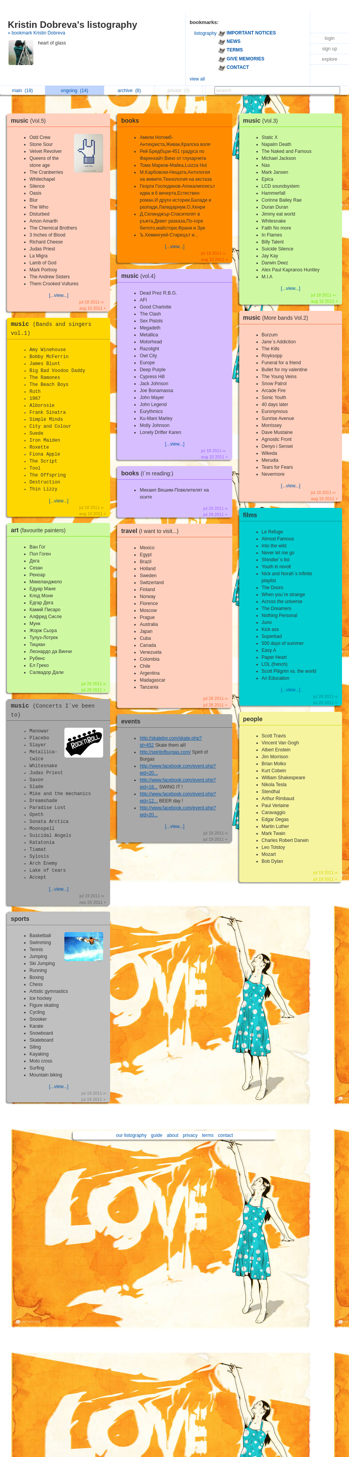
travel (151, 531)
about (172, 1135)
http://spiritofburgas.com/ (165, 752)
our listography (131, 1135)
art (40, 530)
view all (197, 79)
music (30, 120)
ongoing (74, 90)
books (130, 120)
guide (156, 1135)
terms (208, 1135)
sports (20, 918)
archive (129, 90)
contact (225, 1135)
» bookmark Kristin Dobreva (36, 33)
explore (329, 59)
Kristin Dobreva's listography (72, 24)
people (253, 719)
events (130, 721)
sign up (329, 48)
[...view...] (58, 295)
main (22, 90)
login (329, 38)
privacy (190, 1135)
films (250, 515)
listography (205, 33)
